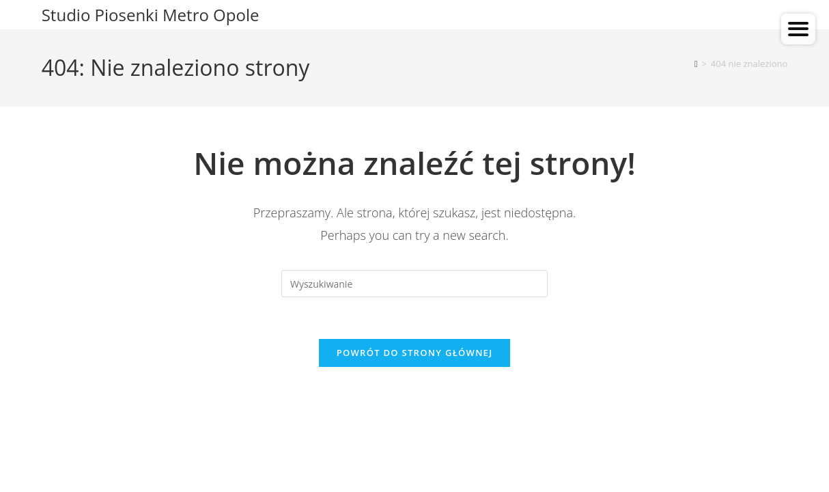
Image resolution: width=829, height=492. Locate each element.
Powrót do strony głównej (415, 352)
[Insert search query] (414, 283)
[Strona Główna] (696, 63)
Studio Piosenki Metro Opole (150, 14)
